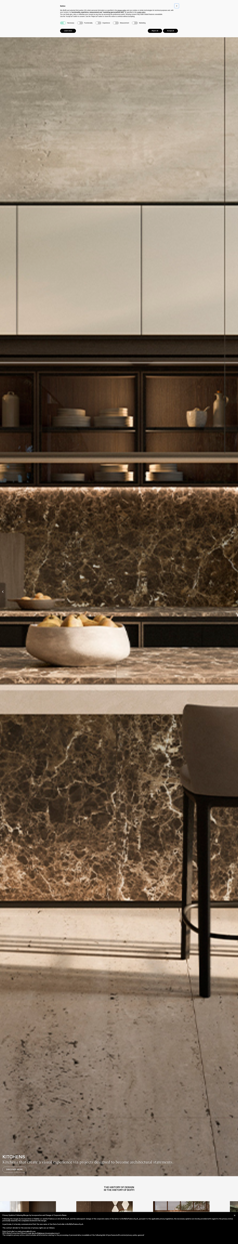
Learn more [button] (68, 31)
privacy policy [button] (121, 10)
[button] (2, 591)
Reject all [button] (155, 31)
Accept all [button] (170, 31)
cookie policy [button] (141, 12)
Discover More (14, 1169)
